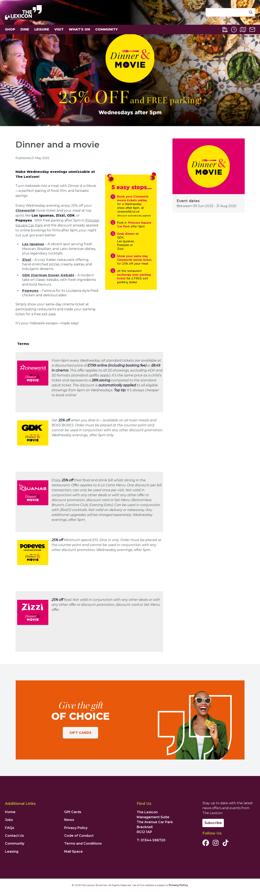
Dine (24, 29)
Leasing (11, 851)
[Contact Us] (252, 29)
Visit (59, 29)
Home (10, 812)
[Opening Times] (234, 29)
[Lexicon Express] (225, 29)
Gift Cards (80, 733)
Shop (10, 29)
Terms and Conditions (83, 843)
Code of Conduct (79, 836)
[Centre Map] (243, 29)
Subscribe (213, 823)
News (69, 820)
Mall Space (73, 851)
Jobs (9, 820)
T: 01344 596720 (151, 840)
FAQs (9, 828)
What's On (79, 29)
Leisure (41, 29)
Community (106, 29)
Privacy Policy (76, 828)
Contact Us (14, 836)
